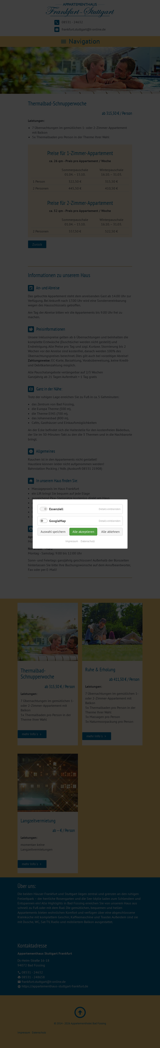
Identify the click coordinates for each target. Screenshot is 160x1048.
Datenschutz (88, 541)
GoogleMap (57, 521)
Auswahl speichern (53, 532)
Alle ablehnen (110, 532)
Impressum (71, 541)
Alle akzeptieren (83, 532)
